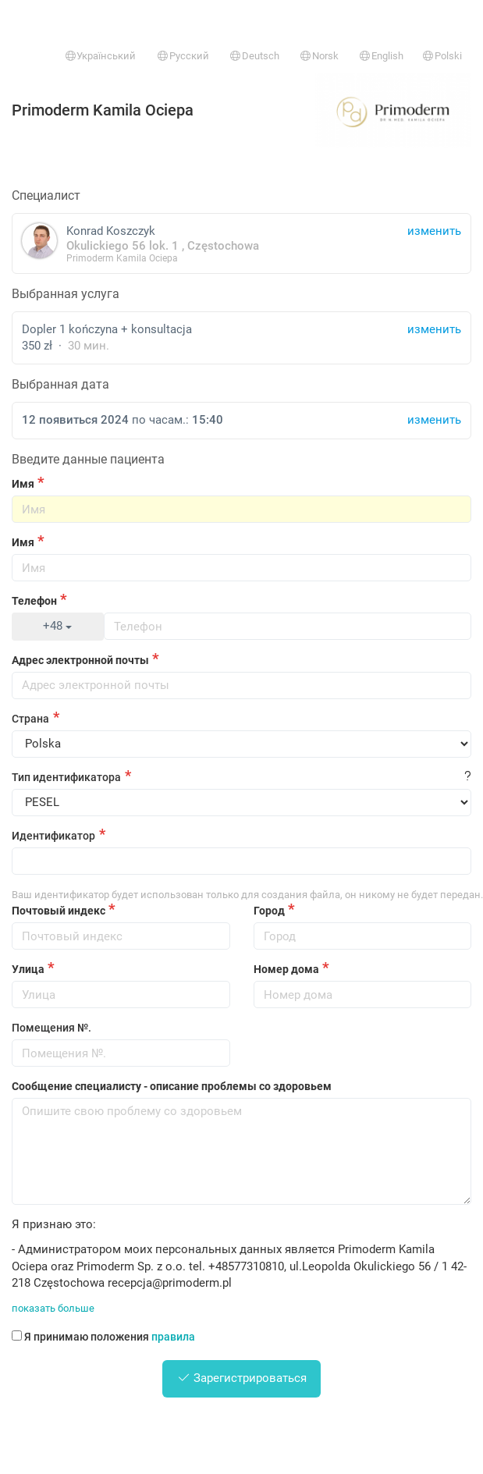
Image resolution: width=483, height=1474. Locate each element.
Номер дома (286, 969)
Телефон (34, 601)
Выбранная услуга (65, 293)
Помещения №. (51, 1027)
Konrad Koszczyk (241, 243)
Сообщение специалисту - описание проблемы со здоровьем (172, 1086)
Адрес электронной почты (80, 660)
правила (173, 1336)
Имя (23, 484)
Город (269, 910)
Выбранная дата (60, 384)
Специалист (46, 195)
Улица (28, 969)
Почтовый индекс (58, 910)
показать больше (53, 1308)
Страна (30, 718)
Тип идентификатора (66, 777)
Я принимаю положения (103, 1336)
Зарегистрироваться (241, 1378)
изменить (434, 329)
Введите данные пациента (88, 459)
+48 (57, 626)
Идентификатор (53, 835)
